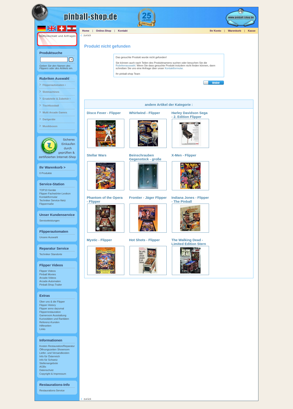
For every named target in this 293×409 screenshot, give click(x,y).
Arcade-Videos (47, 277)
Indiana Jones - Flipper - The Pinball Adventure (190, 201)
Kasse (251, 30)
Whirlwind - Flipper (144, 113)
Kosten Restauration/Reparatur (57, 346)
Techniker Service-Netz (52, 200)
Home (85, 30)
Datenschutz (46, 370)
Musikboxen (50, 126)
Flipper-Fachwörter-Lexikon (55, 193)
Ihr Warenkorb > (52, 167)
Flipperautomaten (53, 85)
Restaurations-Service (52, 390)
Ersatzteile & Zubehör (56, 98)
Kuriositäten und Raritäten (54, 318)
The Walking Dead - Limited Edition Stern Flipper (188, 244)
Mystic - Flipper (99, 240)
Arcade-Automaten (50, 281)
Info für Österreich (49, 356)
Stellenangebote (48, 363)
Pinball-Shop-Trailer (50, 284)
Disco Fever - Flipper (104, 113)
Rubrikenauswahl (125, 65)
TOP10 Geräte (47, 190)
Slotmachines (51, 91)
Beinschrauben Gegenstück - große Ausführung (145, 159)
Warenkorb (234, 30)
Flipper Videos (47, 271)
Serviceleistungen (49, 220)
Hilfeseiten (45, 325)
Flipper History (47, 305)
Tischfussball (51, 105)
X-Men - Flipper (183, 155)
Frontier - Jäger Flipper (148, 197)
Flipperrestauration (50, 312)
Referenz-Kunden (49, 322)
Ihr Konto (215, 30)
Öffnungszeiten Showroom (54, 349)
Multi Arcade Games (55, 112)
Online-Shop (103, 30)
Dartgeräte (49, 119)
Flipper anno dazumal (51, 308)
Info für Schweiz (48, 359)
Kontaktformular (48, 197)
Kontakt (123, 30)
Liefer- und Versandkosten (54, 353)
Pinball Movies (47, 274)
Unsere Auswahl (48, 237)
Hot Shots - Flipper (144, 240)
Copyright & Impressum (52, 373)
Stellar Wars (96, 155)
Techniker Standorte (50, 254)
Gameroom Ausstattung (52, 315)
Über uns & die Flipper (52, 301)
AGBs (42, 366)
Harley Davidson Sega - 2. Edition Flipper (189, 115)
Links (42, 329)
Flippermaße (46, 203)
